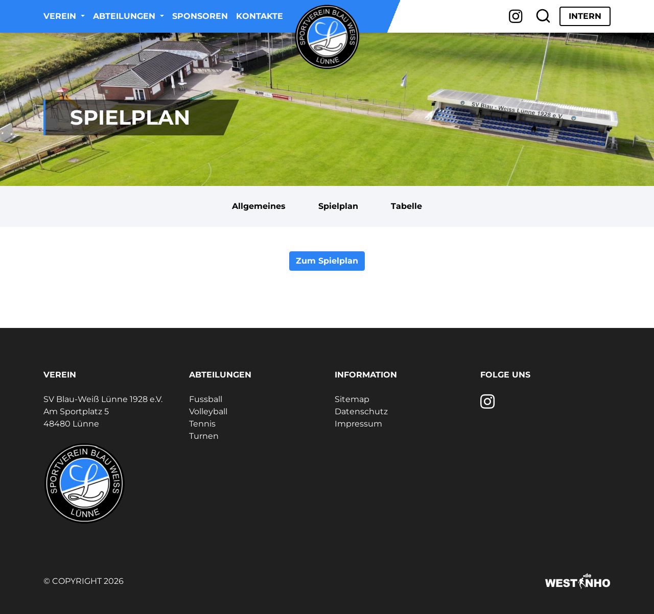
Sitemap (352, 399)
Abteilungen (125, 16)
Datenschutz (361, 411)
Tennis (202, 424)
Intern (585, 16)
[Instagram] (516, 16)
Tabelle (406, 206)
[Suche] (543, 16)
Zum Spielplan (327, 261)
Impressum (358, 424)
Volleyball (208, 411)
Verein (61, 16)
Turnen (204, 436)
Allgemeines (259, 206)
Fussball (205, 399)
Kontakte (259, 16)
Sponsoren (200, 16)
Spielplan (338, 206)
